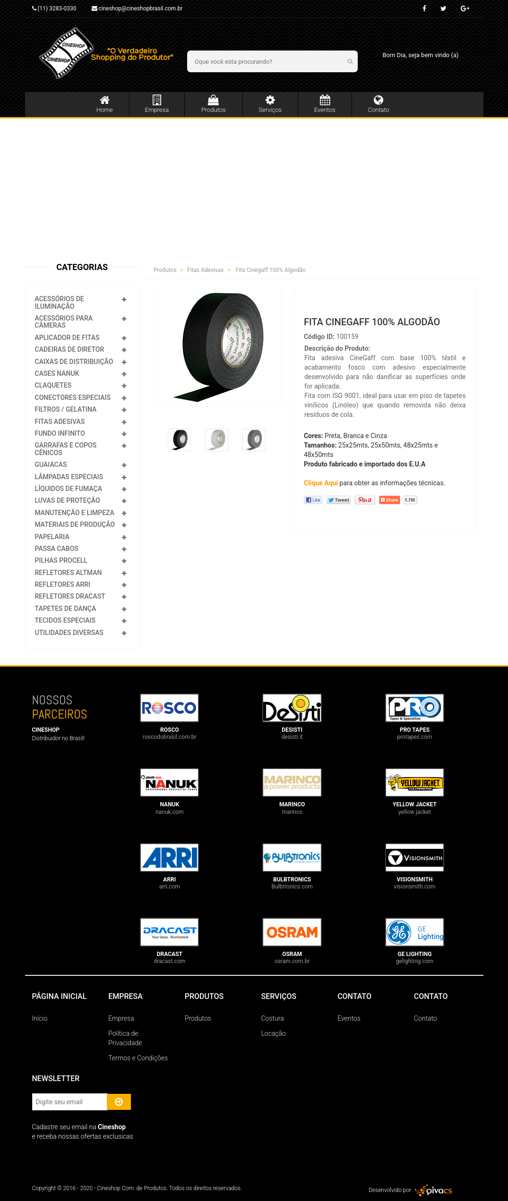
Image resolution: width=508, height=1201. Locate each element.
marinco (292, 812)
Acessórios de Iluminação (59, 302)
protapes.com (414, 737)
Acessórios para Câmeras (64, 321)
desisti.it (292, 737)
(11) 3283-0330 (54, 8)
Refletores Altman (68, 572)
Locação (273, 1033)
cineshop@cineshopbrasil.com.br (137, 8)
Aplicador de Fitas (67, 337)
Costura (272, 1018)
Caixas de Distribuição (74, 361)
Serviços (270, 103)
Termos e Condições (138, 1058)
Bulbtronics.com (291, 886)
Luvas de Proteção (67, 500)
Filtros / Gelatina (66, 409)
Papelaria (52, 537)
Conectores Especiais (73, 397)
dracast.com (169, 961)
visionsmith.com (414, 886)
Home (105, 103)
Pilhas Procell (61, 560)
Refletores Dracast (70, 596)
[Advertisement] (254, 189)
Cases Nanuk (57, 373)
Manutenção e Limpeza (74, 512)
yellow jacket (414, 812)
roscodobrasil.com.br (170, 737)
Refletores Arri (63, 584)
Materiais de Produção (75, 524)
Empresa (157, 103)
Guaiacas (51, 464)
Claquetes (53, 385)
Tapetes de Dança (65, 608)
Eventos (325, 103)
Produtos (213, 103)
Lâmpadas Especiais (69, 477)
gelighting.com (414, 961)
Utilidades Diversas (69, 632)
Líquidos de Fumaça (68, 488)
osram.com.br (292, 961)
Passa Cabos (56, 548)
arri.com (169, 886)
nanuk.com (169, 812)
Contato (378, 103)
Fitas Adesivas (60, 421)
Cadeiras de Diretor (69, 349)
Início (40, 1018)
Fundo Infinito (60, 433)
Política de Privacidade (125, 1038)
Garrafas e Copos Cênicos (66, 448)
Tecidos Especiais (65, 620)
